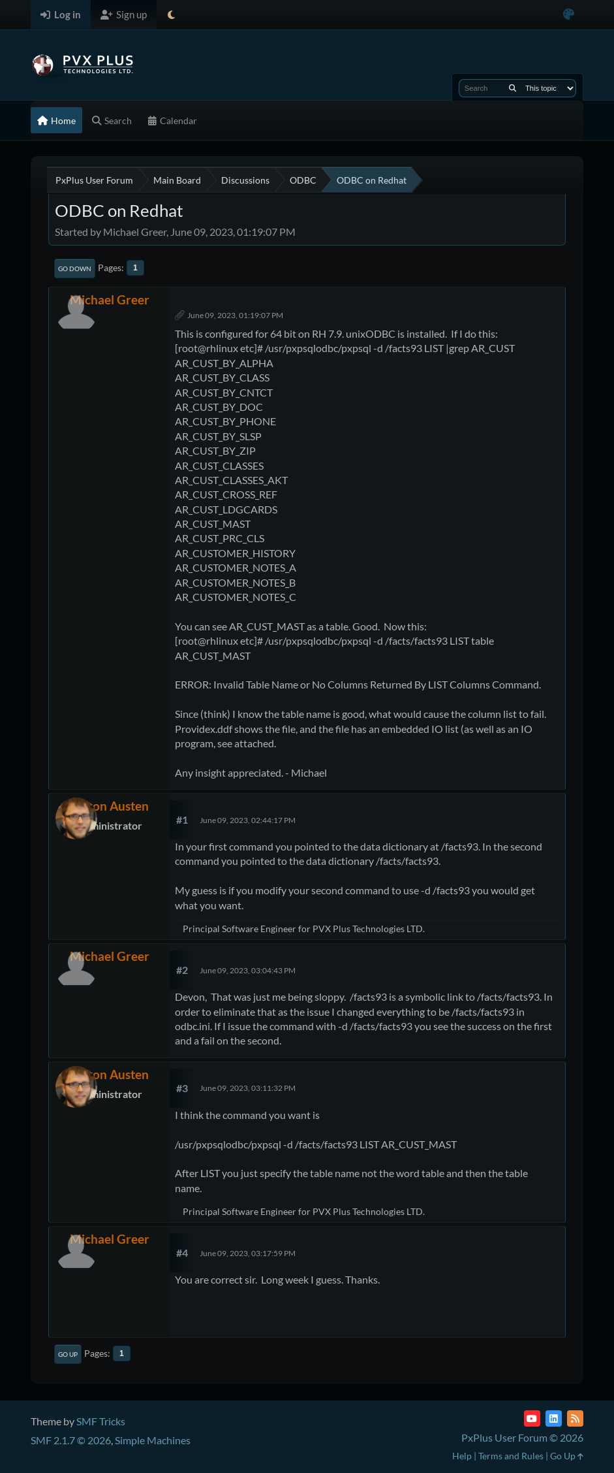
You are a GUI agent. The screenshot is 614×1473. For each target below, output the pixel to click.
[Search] (512, 88)
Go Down (74, 268)
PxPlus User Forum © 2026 (522, 1437)
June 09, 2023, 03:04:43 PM (248, 970)
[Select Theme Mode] (171, 14)
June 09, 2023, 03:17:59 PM (248, 1253)
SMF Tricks (100, 1421)
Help (462, 1455)
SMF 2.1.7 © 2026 (71, 1440)
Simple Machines (153, 1440)
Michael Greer (109, 299)
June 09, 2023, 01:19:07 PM (235, 315)
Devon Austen (109, 805)
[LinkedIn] (553, 1418)
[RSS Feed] (575, 1418)
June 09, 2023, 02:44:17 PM (248, 820)
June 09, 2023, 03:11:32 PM (248, 1088)
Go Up (68, 1354)
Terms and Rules (511, 1455)
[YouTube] (532, 1418)
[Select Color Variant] (568, 14)
